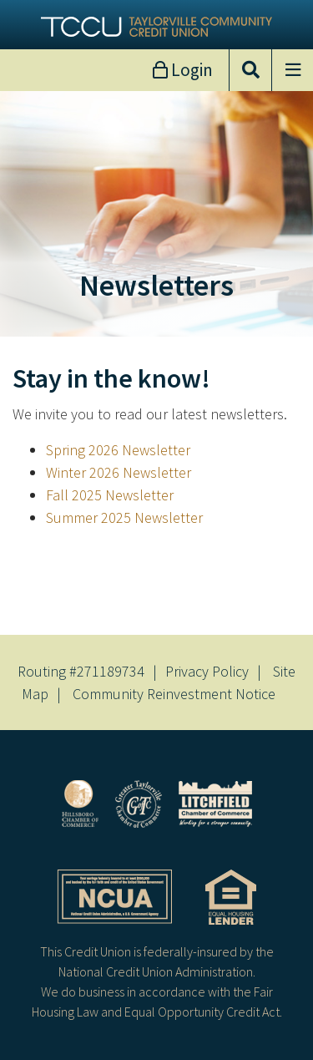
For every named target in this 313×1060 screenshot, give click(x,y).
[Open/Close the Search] (250, 70)
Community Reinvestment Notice (174, 693)
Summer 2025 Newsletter (124, 517)
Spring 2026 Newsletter (118, 449)
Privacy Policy (207, 671)
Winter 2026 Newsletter (118, 472)
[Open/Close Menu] (292, 70)
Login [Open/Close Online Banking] (190, 69)
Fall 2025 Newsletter (110, 495)
